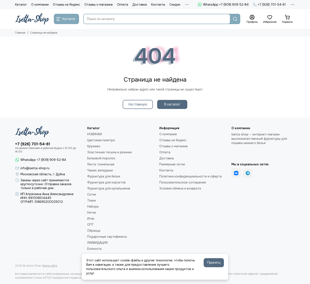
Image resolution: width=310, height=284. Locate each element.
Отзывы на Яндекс (66, 4)
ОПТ (90, 225)
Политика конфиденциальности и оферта (190, 176)
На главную (137, 104)
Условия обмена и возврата (180, 188)
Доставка (139, 4)
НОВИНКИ (94, 134)
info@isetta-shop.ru (35, 168)
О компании (40, 4)
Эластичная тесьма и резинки (109, 152)
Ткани (91, 200)
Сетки (91, 194)
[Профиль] (252, 19)
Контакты (158, 4)
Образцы (93, 231)
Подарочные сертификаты (107, 237)
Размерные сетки (172, 164)
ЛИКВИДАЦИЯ (97, 243)
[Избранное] (269, 19)
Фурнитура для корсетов (106, 182)
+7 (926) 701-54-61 (269, 4)
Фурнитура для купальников (108, 188)
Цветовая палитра (101, 140)
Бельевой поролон (101, 158)
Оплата (122, 4)
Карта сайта (49, 265)
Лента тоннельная (100, 164)
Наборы (93, 206)
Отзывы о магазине (98, 4)
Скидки (174, 4)
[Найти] (235, 19)
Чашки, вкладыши (100, 170)
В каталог (172, 104)
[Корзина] (287, 19)
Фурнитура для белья (103, 176)
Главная (20, 32)
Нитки (91, 212)
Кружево (93, 146)
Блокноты (94, 249)
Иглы (90, 218)
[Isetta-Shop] (32, 19)
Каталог (21, 4)
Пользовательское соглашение (182, 182)
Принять (214, 262)
